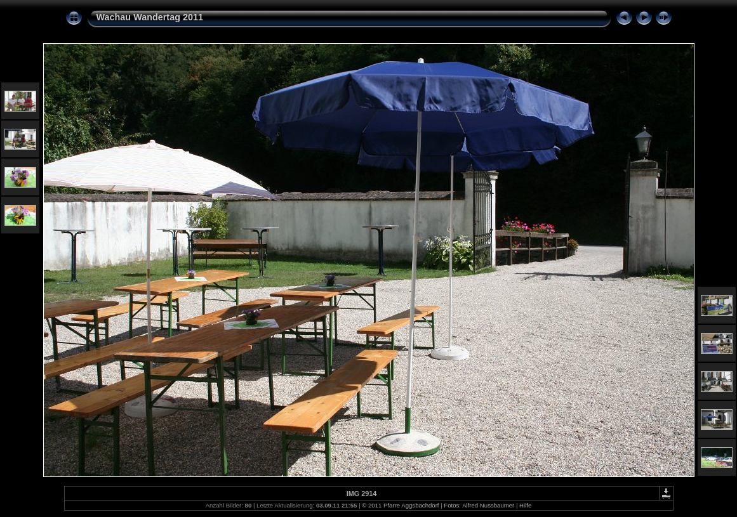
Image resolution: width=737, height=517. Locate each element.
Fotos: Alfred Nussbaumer (479, 505)
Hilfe (525, 505)
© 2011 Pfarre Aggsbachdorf (400, 505)
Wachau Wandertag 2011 (149, 17)
